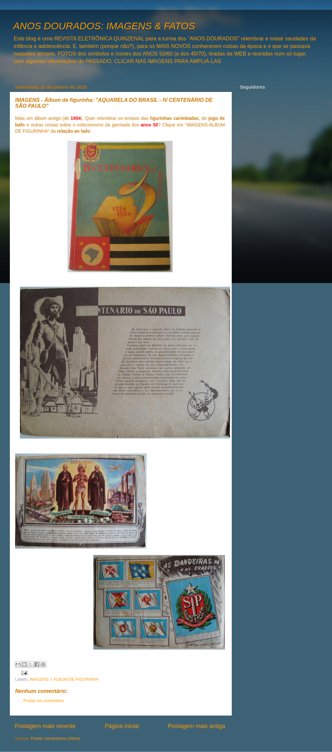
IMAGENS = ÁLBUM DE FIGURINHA (64, 679)
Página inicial (122, 726)
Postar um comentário (43, 700)
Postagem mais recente (45, 726)
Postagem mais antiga (196, 726)
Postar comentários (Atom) (55, 738)
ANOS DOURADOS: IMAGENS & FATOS (104, 25)
